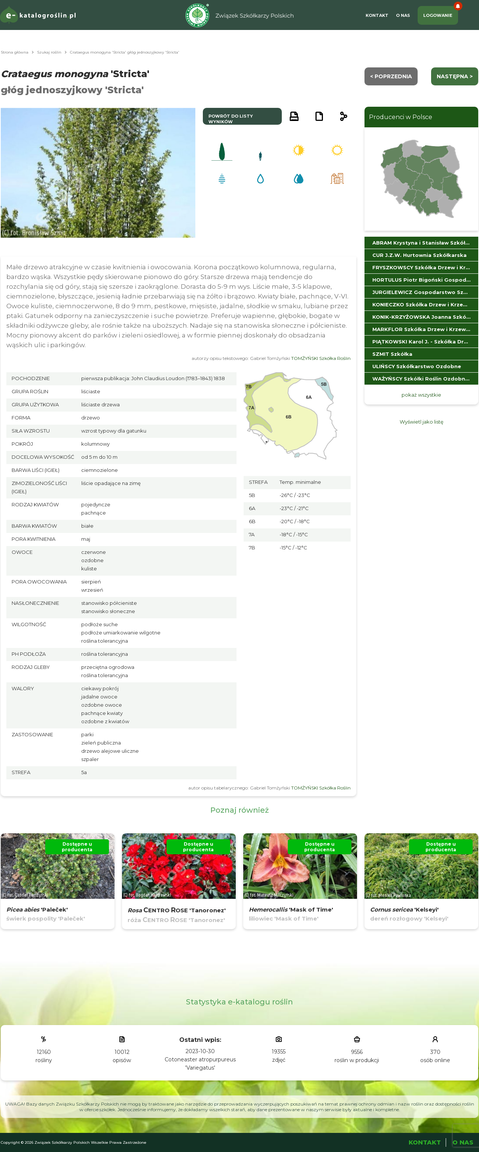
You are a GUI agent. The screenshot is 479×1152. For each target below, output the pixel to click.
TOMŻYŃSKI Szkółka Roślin (321, 358)
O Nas (403, 15)
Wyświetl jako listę (421, 422)
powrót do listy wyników (230, 118)
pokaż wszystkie (421, 395)
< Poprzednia (391, 76)
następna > (455, 76)
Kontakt (377, 15)
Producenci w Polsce (400, 117)
